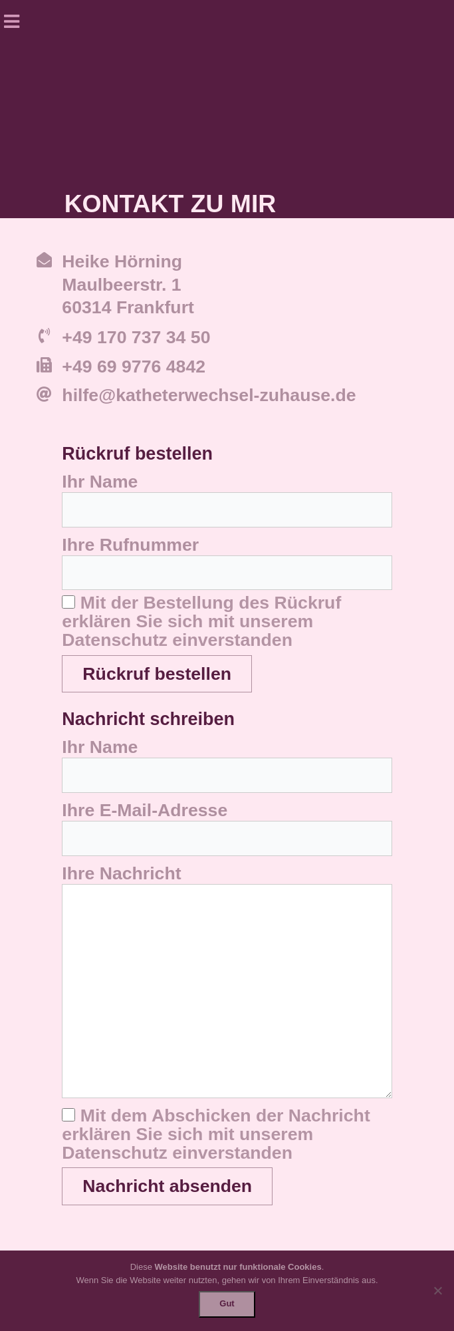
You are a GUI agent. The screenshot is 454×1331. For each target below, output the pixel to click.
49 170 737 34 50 (141, 337)
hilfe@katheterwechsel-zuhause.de (209, 395)
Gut (226, 1303)
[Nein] (437, 1290)
